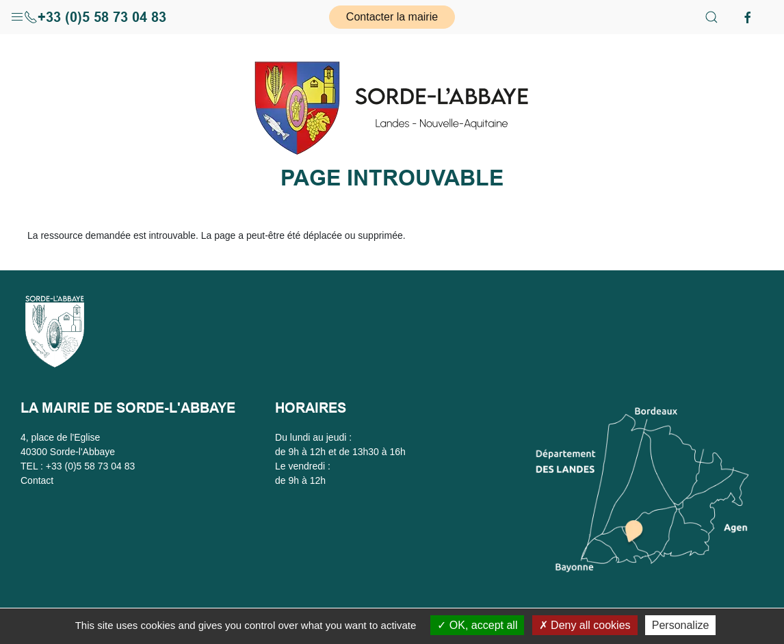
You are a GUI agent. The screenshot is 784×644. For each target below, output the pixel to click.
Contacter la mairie (392, 17)
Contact (37, 480)
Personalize (680, 625)
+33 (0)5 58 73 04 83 (95, 17)
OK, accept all (477, 625)
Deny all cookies (585, 625)
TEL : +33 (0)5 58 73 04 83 (78, 466)
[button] (17, 13)
